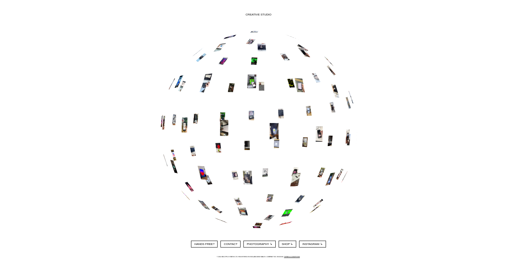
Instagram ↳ (312, 244)
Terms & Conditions (292, 257)
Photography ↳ (259, 244)
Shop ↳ (287, 244)
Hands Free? (204, 244)
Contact (230, 244)
